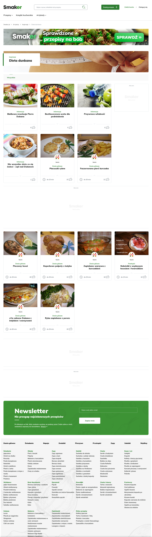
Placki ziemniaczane (35, 461)
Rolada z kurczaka (82, 518)
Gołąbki (127, 453)
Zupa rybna (32, 487)
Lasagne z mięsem (58, 526)
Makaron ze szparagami (84, 490)
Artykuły (41, 15)
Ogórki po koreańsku (131, 505)
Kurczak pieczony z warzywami (135, 469)
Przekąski (97, 443)
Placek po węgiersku (10, 516)
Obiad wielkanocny (10, 487)
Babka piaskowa (9, 500)
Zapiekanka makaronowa (37, 469)
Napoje (46, 443)
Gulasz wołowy (8, 521)
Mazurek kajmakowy (107, 487)
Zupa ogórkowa (57, 474)
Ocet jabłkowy (129, 487)
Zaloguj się (143, 7)
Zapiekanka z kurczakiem (61, 516)
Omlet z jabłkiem (9, 466)
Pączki (54, 485)
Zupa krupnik (56, 458)
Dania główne (9, 443)
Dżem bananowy (130, 502)
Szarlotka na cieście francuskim (63, 492)
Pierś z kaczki (32, 453)
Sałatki (127, 443)
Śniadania (29, 443)
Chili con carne (8, 523)
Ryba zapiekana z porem (57, 318)
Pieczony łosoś (20, 266)
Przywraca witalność (94, 114)
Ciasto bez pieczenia (107, 469)
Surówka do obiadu (83, 453)
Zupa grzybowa (33, 490)
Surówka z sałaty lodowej (85, 456)
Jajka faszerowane (10, 485)
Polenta (127, 474)
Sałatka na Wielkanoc (84, 469)
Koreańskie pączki (58, 497)
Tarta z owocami (106, 485)
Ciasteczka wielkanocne (12, 492)
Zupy (113, 443)
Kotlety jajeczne (81, 513)
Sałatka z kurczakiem (83, 461)
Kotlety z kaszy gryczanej (133, 458)
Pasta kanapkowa (9, 461)
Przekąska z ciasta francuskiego (87, 521)
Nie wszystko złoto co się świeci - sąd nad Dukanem (20, 165)
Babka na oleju (105, 461)
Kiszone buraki (129, 497)
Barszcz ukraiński (58, 461)
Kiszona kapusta (130, 485)
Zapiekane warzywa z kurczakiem (94, 267)
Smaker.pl (6, 24)
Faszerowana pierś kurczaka (94, 168)
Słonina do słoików (131, 507)
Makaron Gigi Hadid (35, 534)
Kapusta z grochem (34, 492)
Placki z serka (8, 469)
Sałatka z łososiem (83, 458)
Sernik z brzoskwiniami (84, 495)
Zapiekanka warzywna (60, 521)
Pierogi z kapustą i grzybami (38, 497)
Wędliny (143, 443)
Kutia (29, 502)
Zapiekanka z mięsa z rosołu (62, 523)
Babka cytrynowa (9, 497)
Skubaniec (104, 476)
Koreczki (55, 495)
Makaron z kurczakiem (36, 458)
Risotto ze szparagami (132, 466)
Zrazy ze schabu (33, 471)
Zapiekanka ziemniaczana (61, 518)
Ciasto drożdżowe (106, 456)
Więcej (43, 427)
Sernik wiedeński (82, 497)
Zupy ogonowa (57, 453)
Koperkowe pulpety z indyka (57, 266)
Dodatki (62, 443)
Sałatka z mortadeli (83, 471)
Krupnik (127, 456)
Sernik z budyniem (106, 453)
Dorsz (30, 466)
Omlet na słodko (9, 456)
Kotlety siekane (33, 464)
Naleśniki (6, 464)
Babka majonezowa (107, 490)
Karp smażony (33, 495)
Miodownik (104, 474)
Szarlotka (103, 458)
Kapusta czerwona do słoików (135, 500)
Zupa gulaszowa (58, 471)
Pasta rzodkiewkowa (83, 492)
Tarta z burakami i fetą (84, 516)
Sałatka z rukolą (82, 466)
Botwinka (79, 485)
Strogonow (7, 518)
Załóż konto (129, 7)
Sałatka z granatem (83, 474)
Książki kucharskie (24, 15)
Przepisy (7, 15)
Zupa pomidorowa (58, 476)
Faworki (55, 487)
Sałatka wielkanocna (11, 505)
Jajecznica (7, 453)
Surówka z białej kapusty (85, 476)
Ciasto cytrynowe (106, 471)
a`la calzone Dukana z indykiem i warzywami (20, 319)
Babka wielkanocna (10, 495)
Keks (29, 505)
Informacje (20, 112)
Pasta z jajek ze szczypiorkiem (87, 487)
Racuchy (6, 458)
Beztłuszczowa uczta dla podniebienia (57, 115)
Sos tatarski (7, 502)
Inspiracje (25, 24)
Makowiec (103, 466)
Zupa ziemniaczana (59, 466)
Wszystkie (11, 77)
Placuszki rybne (57, 168)
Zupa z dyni (56, 456)
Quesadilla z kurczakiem (84, 523)
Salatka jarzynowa (82, 464)
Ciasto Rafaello (105, 464)
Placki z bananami (10, 476)
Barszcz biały (56, 464)
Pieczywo (79, 443)
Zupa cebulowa (57, 479)
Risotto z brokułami (131, 464)
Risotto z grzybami (131, 461)
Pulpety (30, 456)
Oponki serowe (57, 490)
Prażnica (6, 479)
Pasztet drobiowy (9, 490)
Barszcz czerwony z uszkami (38, 485)
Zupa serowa (56, 469)
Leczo (5, 513)
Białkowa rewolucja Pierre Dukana (20, 115)
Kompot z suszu (33, 500)
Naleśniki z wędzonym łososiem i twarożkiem (131, 267)
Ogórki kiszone (129, 490)
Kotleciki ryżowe (130, 471)
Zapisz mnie (90, 421)
